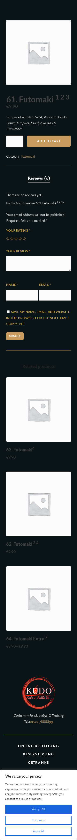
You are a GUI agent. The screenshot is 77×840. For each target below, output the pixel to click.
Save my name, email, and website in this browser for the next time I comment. (38, 318)
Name (12, 284)
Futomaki (28, 156)
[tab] (39, 178)
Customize (38, 820)
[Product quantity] (14, 141)
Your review (18, 251)
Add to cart (49, 141)
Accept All (38, 809)
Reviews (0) (39, 178)
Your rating (18, 230)
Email (45, 284)
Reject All (38, 831)
